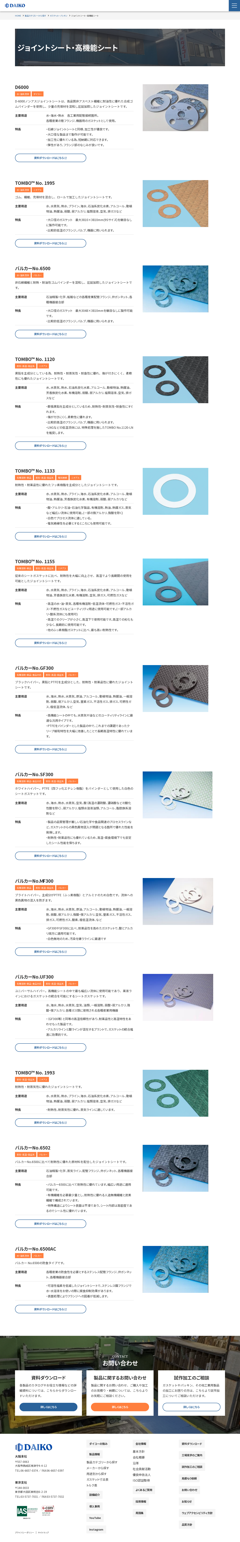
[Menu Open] (234, 5)
